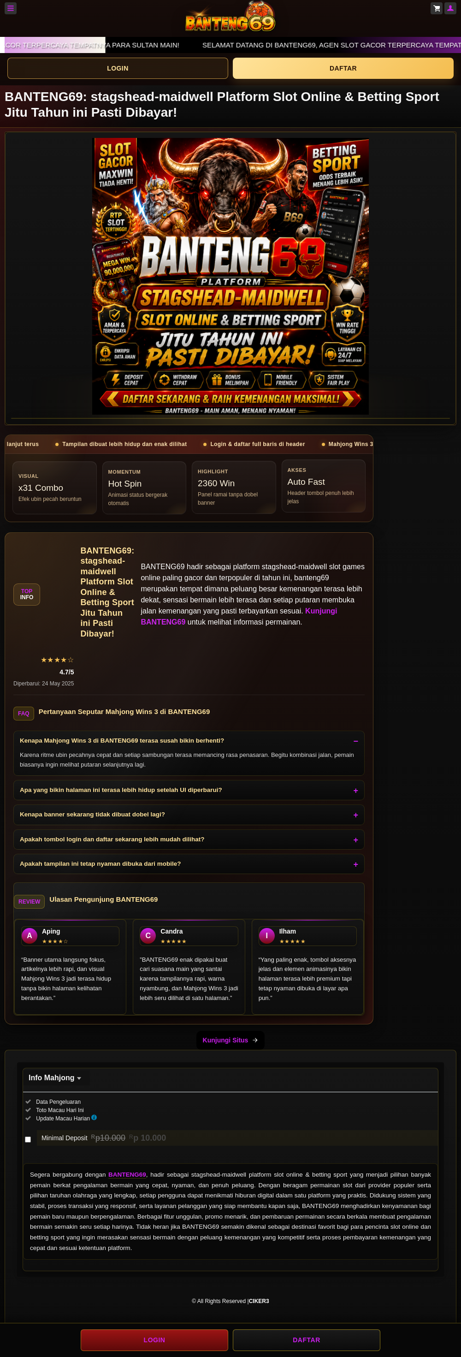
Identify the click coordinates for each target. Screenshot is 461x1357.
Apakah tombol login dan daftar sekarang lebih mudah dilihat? (112, 839)
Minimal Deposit (103, 1138)
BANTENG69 (127, 1174)
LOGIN (117, 68)
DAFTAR (343, 68)
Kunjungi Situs (231, 1040)
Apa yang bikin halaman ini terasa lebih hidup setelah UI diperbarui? (121, 789)
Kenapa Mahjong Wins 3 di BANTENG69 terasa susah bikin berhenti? (122, 740)
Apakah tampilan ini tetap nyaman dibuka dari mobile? (100, 863)
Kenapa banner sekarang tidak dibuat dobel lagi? (92, 814)
